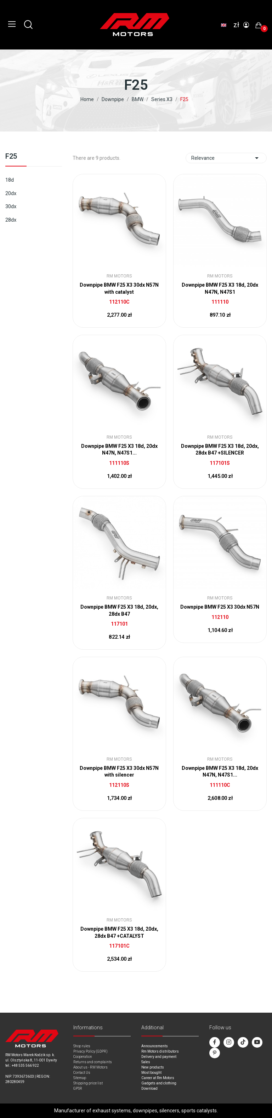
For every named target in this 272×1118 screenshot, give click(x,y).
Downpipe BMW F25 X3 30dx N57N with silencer (119, 771)
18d (9, 180)
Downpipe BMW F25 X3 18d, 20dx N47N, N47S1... (119, 449)
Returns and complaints (92, 1062)
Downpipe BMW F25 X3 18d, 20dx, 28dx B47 (119, 610)
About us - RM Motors (90, 1067)
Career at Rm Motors (157, 1078)
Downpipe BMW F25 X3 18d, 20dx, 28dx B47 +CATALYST (119, 932)
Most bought (151, 1073)
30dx (10, 206)
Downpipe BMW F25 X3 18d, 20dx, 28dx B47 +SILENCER (220, 449)
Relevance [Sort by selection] (226, 158)
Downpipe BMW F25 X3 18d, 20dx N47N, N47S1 (220, 288)
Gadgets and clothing (158, 1083)
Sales (145, 1062)
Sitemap (79, 1078)
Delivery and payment (158, 1057)
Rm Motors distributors (160, 1051)
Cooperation (82, 1057)
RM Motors (119, 276)
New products (152, 1067)
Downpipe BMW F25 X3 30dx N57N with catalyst (119, 288)
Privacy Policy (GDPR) (90, 1051)
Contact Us (81, 1073)
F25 (11, 156)
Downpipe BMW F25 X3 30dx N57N (219, 607)
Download (149, 1088)
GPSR (77, 1088)
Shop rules (81, 1046)
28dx (10, 220)
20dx (10, 193)
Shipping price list (88, 1083)
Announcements (154, 1046)
